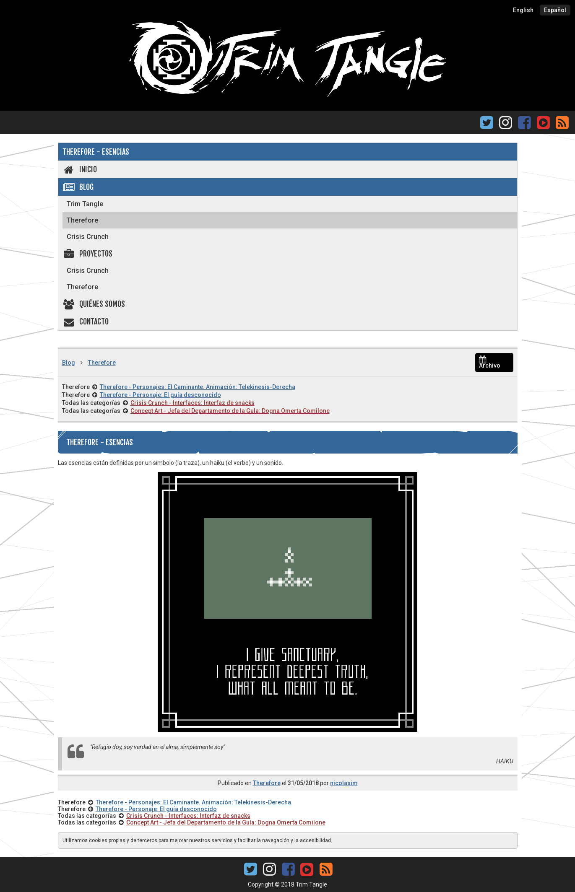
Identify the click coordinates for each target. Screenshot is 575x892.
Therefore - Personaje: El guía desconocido (160, 395)
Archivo (489, 363)
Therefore (82, 220)
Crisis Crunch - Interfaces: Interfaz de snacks (192, 402)
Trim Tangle (85, 204)
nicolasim (344, 783)
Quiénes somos (93, 304)
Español (555, 10)
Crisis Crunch (88, 237)
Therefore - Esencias (95, 151)
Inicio (79, 169)
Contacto (85, 321)
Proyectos (87, 253)
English (523, 10)
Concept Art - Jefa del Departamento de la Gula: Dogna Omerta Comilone (230, 410)
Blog (78, 187)
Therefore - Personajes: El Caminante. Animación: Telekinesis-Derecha (197, 387)
